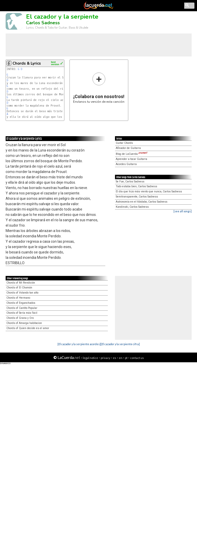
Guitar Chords (124, 143)
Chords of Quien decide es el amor (27, 328)
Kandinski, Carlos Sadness (132, 206)
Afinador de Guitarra (128, 148)
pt (126, 357)
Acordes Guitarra (126, 164)
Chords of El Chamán (19, 287)
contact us (137, 357)
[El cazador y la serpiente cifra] (120, 344)
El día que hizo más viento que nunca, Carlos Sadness (149, 191)
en (120, 357)
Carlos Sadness (43, 23)
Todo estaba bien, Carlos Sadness (136, 186)
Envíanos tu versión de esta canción (98, 88)
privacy (105, 357)
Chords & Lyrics (27, 63)
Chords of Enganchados (20, 303)
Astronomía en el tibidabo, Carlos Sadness (141, 201)
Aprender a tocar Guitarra (131, 159)
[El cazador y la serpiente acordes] (79, 344)
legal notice (90, 357)
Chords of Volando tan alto (22, 292)
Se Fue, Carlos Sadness (130, 181)
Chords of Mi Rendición (20, 282)
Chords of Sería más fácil (21, 312)
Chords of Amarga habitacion (24, 323)
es (114, 357)
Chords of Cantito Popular (21, 308)
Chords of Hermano (18, 297)
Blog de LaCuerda (131, 154)
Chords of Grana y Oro (20, 318)
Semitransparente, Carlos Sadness (137, 196)
